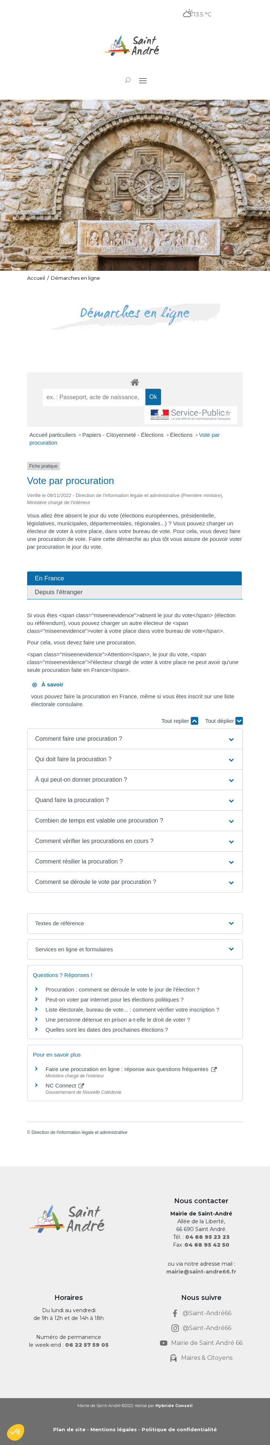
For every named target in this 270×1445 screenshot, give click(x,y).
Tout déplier (224, 721)
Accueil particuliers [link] (53, 435)
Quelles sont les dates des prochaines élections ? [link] (107, 1029)
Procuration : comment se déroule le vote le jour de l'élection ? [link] (123, 989)
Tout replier (179, 721)
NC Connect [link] (65, 1085)
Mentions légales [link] (113, 1429)
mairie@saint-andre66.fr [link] (201, 1271)
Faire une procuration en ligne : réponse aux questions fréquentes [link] (131, 1069)
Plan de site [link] (69, 1429)
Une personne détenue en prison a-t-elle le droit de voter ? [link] (118, 1019)
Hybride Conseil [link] (174, 1405)
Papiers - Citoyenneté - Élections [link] (123, 435)
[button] (143, 80)
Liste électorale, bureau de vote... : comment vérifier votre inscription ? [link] (132, 1009)
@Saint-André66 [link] (207, 1313)
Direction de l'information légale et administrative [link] (80, 1132)
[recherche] (94, 397)
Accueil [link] (36, 278)
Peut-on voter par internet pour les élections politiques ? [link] (115, 999)
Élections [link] (182, 435)
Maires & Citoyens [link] (206, 1357)
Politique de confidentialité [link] (179, 1429)
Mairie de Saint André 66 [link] (206, 1342)
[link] (135, 46)
